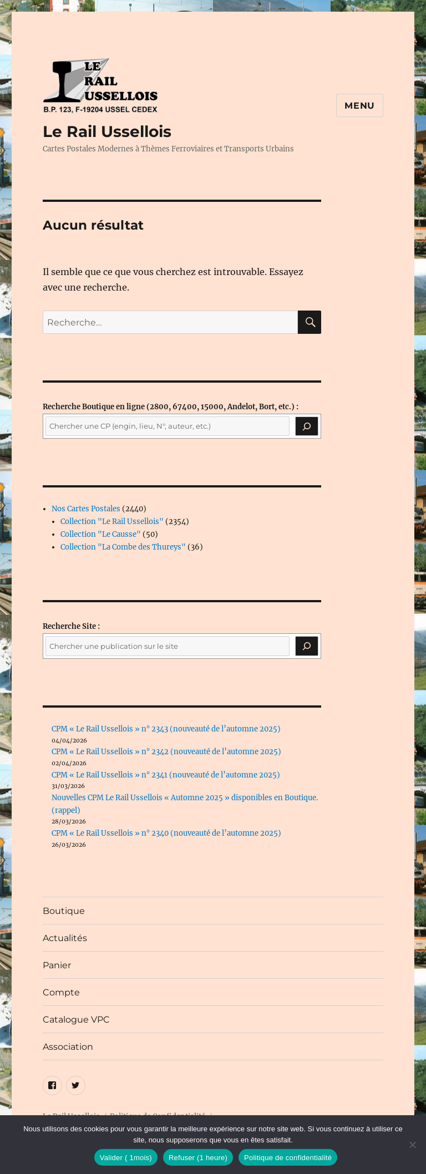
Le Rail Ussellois (107, 131)
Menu (359, 105)
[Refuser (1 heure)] (412, 1144)
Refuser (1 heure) (198, 1157)
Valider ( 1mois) (126, 1157)
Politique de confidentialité (288, 1157)
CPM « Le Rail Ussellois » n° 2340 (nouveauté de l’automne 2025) (166, 833)
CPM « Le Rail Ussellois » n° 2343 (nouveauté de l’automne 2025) (166, 729)
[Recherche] (306, 426)
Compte (61, 992)
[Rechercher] (306, 646)
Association (68, 1046)
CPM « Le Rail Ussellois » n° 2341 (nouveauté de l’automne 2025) (166, 775)
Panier (57, 965)
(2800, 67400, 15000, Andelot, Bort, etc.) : (170, 406)
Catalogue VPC (76, 1019)
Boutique (64, 911)
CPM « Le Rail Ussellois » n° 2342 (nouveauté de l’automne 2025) (166, 751)
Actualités (65, 938)
